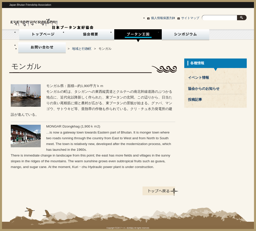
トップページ (42, 35)
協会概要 (90, 35)
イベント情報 (198, 78)
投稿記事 (195, 100)
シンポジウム (185, 35)
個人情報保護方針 (163, 18)
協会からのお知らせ (204, 88)
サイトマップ (190, 18)
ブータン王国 (138, 35)
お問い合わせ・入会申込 (42, 48)
